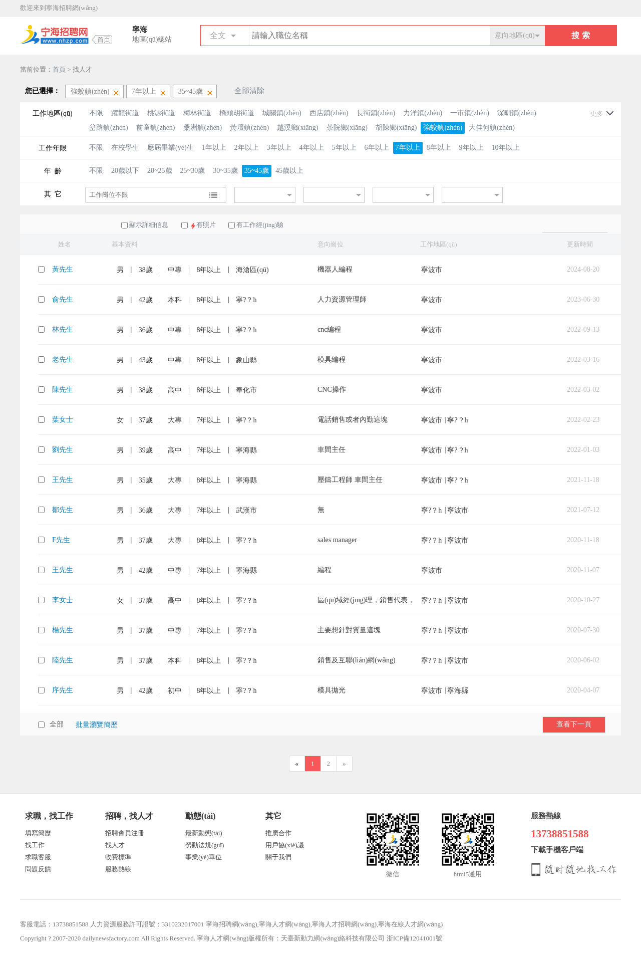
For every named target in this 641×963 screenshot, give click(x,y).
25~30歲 (192, 170)
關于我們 (278, 857)
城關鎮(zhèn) (281, 113)
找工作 (35, 845)
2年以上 (246, 147)
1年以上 (214, 147)
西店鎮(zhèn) (329, 113)
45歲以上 (289, 170)
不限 (96, 113)
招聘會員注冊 (124, 833)
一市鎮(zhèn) (469, 113)
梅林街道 (197, 113)
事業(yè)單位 (203, 857)
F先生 (61, 540)
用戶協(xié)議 (284, 845)
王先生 (62, 480)
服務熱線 (118, 869)
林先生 (62, 329)
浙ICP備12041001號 (414, 938)
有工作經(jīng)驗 (259, 224)
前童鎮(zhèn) (155, 127)
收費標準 (118, 857)
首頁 (59, 69)
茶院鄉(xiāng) (347, 127)
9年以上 (471, 147)
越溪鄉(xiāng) (297, 127)
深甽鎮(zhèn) (516, 113)
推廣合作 (278, 833)
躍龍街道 (125, 113)
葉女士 (62, 419)
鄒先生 (62, 510)
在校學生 (125, 147)
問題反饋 (38, 869)
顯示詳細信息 (148, 224)
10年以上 (506, 147)
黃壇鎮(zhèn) (249, 127)
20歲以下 (125, 170)
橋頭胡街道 (236, 113)
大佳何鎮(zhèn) (492, 127)
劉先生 (62, 449)
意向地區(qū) (514, 35)
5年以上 (344, 147)
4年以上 (311, 147)
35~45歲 (256, 170)
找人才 (115, 845)
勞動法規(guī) (204, 845)
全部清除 (249, 91)
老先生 (62, 359)
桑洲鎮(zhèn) (202, 127)
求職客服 (38, 857)
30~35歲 (225, 170)
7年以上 (408, 147)
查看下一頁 (573, 724)
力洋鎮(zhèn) (422, 113)
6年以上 (377, 147)
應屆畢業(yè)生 (170, 147)
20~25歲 (159, 170)
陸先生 (62, 660)
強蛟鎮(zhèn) (442, 127)
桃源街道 (161, 113)
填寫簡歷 (38, 833)
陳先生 (62, 389)
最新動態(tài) (203, 833)
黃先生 (62, 269)
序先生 (62, 690)
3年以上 (279, 147)
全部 (57, 724)
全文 (218, 35)
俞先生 (62, 299)
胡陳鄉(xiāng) (396, 127)
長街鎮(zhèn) (376, 113)
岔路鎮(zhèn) (108, 127)
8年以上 (439, 147)
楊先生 (62, 630)
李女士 (62, 600)
